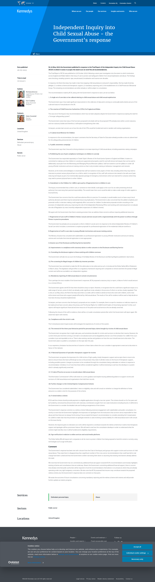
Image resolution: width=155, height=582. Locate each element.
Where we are (76, 11)
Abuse (96, 497)
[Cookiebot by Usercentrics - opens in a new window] (13, 577)
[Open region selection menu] (25, 3)
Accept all (137, 562)
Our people (89, 11)
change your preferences (69, 569)
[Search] (135, 3)
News (95, 3)
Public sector (70, 513)
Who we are (133, 11)
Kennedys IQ (113, 3)
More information (34, 578)
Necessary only (137, 574)
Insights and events (117, 11)
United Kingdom (70, 533)
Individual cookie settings (137, 568)
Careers (103, 3)
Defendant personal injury (58, 497)
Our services (102, 11)
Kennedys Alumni (125, 3)
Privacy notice (39, 572)
